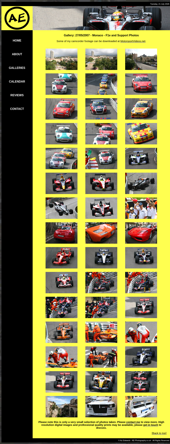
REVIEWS (17, 95)
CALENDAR (17, 81)
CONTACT (17, 108)
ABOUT (17, 54)
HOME (17, 40)
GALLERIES (17, 67)
